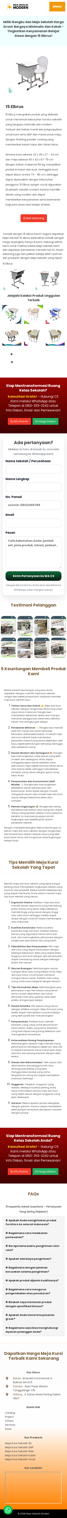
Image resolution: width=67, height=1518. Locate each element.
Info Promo (19, 421)
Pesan (33, 549)
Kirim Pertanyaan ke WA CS (33, 576)
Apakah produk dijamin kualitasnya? (32, 1280)
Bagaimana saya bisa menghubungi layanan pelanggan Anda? (32, 1330)
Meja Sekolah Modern (37, 1513)
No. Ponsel (33, 502)
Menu (57, 6)
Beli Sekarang (33, 218)
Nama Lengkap (33, 484)
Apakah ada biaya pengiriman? (28, 1259)
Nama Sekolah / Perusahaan (33, 466)
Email (33, 520)
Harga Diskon (45, 421)
